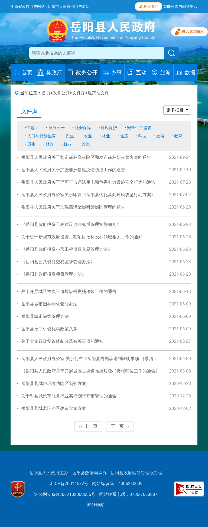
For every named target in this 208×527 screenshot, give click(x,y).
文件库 (78, 92)
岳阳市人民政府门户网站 (68, 6)
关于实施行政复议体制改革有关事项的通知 (62, 341)
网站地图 (96, 505)
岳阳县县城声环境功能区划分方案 (53, 383)
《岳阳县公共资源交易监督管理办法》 (58, 261)
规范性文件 (98, 92)
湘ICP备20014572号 (69, 483)
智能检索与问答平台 (180, 6)
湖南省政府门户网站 (28, 6)
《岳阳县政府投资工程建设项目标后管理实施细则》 (71, 224)
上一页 (88, 426)
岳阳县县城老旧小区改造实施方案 (53, 408)
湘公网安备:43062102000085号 (64, 494)
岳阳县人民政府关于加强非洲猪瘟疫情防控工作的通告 (73, 169)
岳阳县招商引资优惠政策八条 (49, 328)
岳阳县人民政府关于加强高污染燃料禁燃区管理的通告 (73, 207)
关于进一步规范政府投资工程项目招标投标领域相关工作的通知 (81, 236)
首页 (46, 92)
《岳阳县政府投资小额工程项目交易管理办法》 (66, 249)
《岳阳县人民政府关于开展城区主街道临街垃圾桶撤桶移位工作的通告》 (90, 371)
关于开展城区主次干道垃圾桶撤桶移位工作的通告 (68, 291)
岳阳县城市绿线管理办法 (45, 316)
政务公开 (61, 92)
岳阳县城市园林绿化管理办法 (49, 304)
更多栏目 (175, 110)
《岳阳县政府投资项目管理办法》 (53, 274)
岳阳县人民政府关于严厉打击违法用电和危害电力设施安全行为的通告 (88, 182)
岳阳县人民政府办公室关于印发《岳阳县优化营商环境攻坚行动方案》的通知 (94, 194)
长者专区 (148, 6)
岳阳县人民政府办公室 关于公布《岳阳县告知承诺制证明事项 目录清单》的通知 (98, 358)
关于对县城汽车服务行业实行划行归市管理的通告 (68, 395)
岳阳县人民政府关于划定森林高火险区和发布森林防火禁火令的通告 (86, 157)
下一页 (120, 426)
